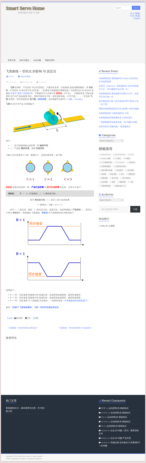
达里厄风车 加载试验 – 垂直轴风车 (115, 126)
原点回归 (120, 170)
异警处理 (131, 174)
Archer (11, 76)
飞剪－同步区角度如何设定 (46, 307)
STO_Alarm (121, 162)
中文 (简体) (135, 16)
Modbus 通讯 (106, 158)
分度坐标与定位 (120, 166)
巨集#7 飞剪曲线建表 (22, 307)
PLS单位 (118, 158)
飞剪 (30, 82)
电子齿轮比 (126, 178)
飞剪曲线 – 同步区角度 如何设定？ (22, 328)
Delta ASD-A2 (106, 154)
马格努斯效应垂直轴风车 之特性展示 (115, 117)
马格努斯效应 (106, 186)
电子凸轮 (26, 82)
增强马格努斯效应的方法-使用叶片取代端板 (119, 108)
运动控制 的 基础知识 (118, 408)
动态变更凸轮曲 (106, 170)
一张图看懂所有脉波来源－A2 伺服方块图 (118, 122)
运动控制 (104, 182)
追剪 (113, 182)
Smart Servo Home (25, 8)
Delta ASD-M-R (120, 154)
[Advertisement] (73, 39)
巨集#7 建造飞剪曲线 (20, 93)
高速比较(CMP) (120, 186)
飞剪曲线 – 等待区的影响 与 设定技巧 (76, 328)
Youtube (78, 99)
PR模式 (127, 158)
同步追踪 (113, 174)
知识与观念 (24, 60)
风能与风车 (50, 60)
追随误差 (122, 182)
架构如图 (42, 99)
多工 (122, 174)
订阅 (135, 209)
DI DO (132, 154)
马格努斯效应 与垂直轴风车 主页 (114, 113)
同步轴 (103, 174)
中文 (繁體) (135, 13)
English (137, 18)
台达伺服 (37, 60)
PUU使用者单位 (106, 162)
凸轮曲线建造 (106, 166)
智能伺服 (104, 178)
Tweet (10, 318)
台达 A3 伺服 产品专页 (120, 438)
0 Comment (41, 82)
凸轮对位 (132, 162)
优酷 (70, 99)
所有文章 (12, 60)
